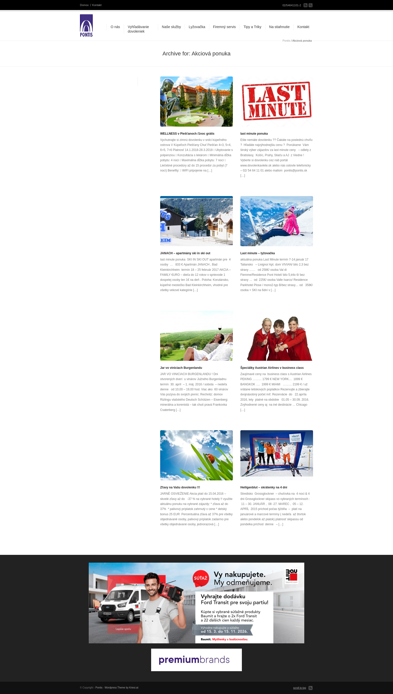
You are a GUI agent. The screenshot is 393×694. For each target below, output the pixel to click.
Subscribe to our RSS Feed (305, 5)
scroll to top (299, 687)
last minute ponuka (254, 133)
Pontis (286, 40)
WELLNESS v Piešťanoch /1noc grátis (187, 133)
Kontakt (97, 5)
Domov (84, 5)
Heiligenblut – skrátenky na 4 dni (263, 487)
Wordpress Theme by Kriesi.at (121, 687)
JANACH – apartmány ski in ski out (185, 253)
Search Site (310, 5)
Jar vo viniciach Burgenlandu (181, 368)
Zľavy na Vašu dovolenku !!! (180, 487)
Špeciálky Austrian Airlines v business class (272, 368)
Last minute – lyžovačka (257, 253)
